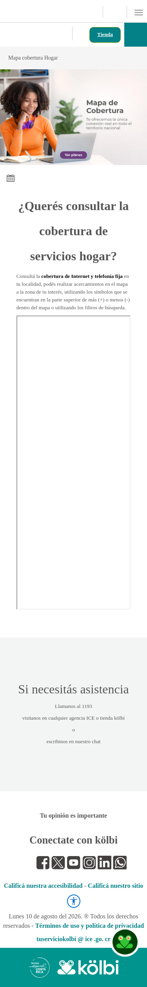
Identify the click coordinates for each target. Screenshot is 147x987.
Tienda (105, 34)
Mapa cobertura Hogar (72, 58)
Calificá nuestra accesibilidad (43, 885)
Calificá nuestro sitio (115, 885)
